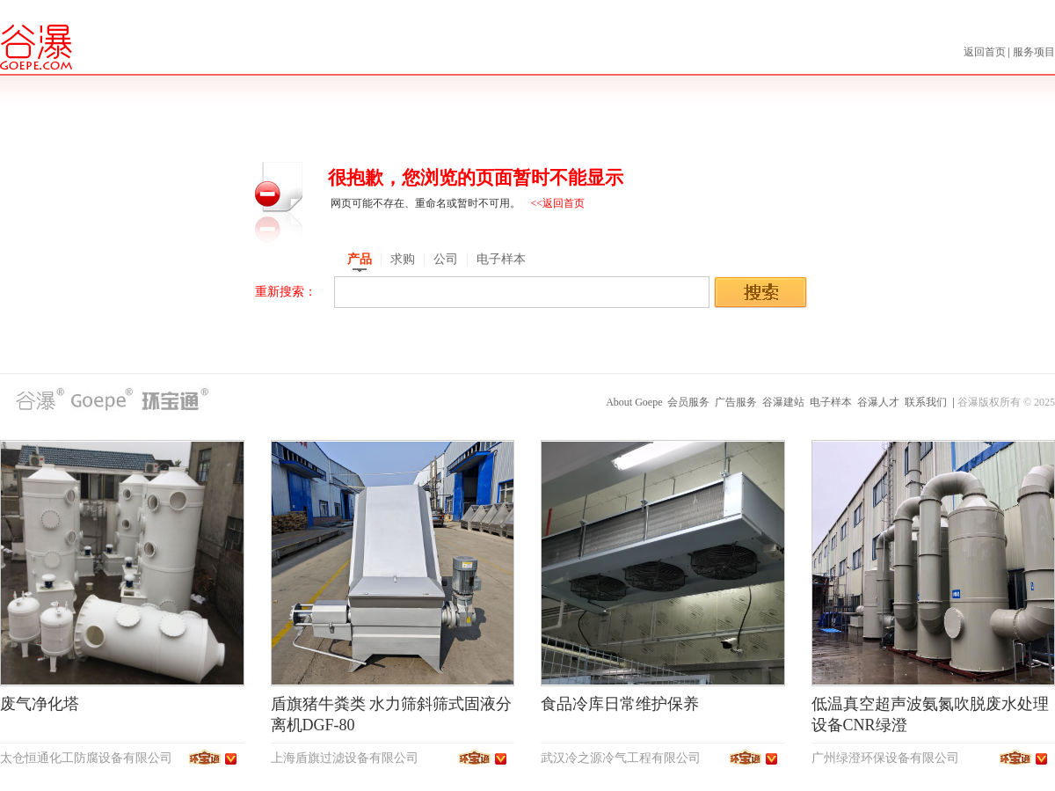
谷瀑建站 (783, 402)
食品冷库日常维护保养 (620, 704)
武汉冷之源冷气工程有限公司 (621, 758)
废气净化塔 (39, 704)
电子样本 (831, 402)
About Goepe (634, 402)
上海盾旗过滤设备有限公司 (344, 758)
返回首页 (986, 52)
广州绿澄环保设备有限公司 (885, 758)
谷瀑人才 (878, 402)
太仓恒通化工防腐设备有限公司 (86, 758)
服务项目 (1034, 52)
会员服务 (688, 402)
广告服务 (736, 402)
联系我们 (926, 402)
